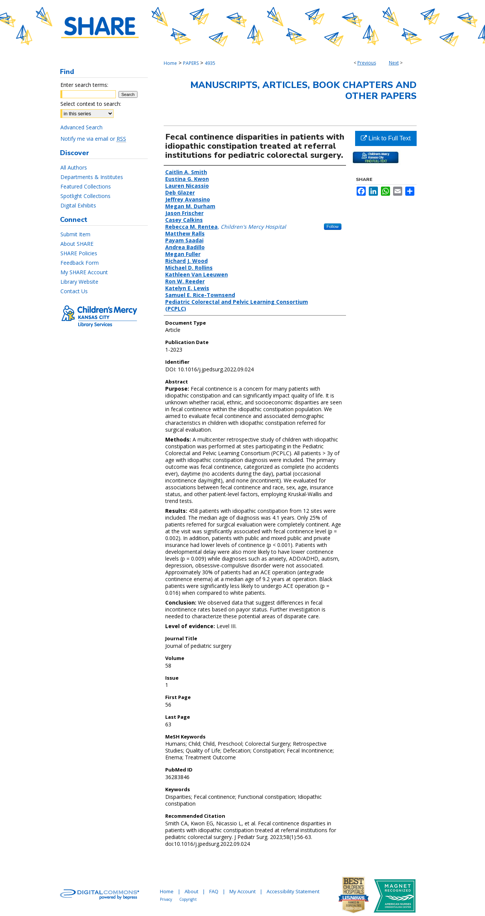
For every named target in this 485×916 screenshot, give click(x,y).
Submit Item (75, 234)
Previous (366, 63)
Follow (333, 226)
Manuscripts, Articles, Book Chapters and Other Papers (303, 90)
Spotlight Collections (85, 196)
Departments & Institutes (91, 177)
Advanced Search (81, 127)
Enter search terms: (84, 84)
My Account (242, 891)
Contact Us (74, 291)
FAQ (213, 891)
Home (170, 63)
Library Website (79, 281)
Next (394, 63)
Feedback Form (79, 262)
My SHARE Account (84, 272)
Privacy (166, 899)
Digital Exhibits (78, 205)
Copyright (188, 899)
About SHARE (76, 243)
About (191, 891)
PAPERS (191, 63)
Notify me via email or (93, 138)
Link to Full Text (386, 138)
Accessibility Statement (293, 891)
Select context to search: (90, 103)
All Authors (73, 167)
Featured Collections (85, 186)
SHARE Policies (78, 253)
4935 (210, 63)
